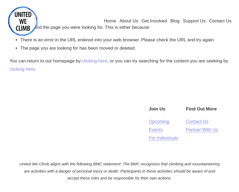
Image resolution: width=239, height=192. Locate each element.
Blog (172, 22)
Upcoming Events (159, 125)
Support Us (192, 22)
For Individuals (163, 138)
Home (108, 22)
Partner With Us (202, 129)
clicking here (94, 60)
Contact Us (218, 22)
